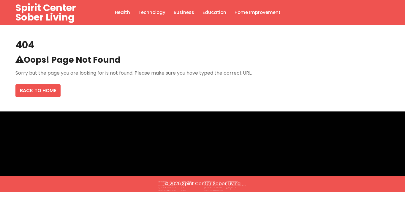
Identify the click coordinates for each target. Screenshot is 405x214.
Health (122, 12)
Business (184, 12)
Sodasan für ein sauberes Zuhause (210, 188)
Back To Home (38, 90)
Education (214, 12)
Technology (151, 12)
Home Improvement (258, 12)
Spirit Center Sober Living (45, 12)
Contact (187, 188)
